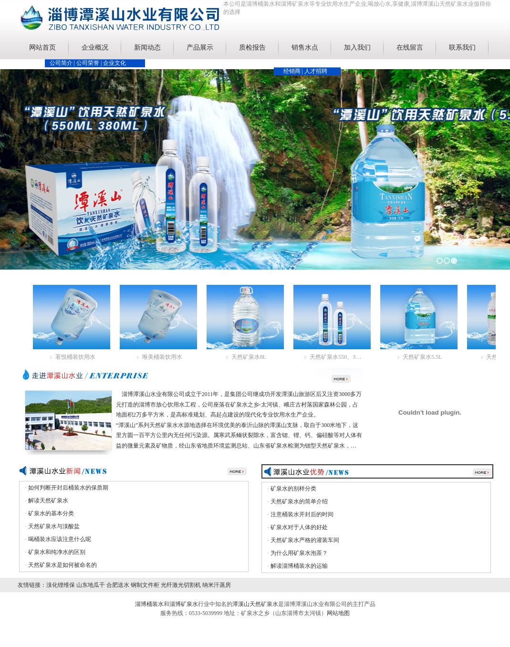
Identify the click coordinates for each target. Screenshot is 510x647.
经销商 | (293, 71)
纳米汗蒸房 (216, 585)
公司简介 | (63, 63)
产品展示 (200, 47)
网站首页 (42, 47)
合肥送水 (117, 585)
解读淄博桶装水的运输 (299, 566)
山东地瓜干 (90, 585)
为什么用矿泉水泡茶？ (299, 553)
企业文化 (114, 63)
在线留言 (409, 47)
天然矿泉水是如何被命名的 (62, 565)
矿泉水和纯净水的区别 (56, 552)
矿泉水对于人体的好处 (299, 527)
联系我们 (462, 47)
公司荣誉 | (89, 63)
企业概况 (95, 47)
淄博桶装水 (149, 604)
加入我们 (357, 47)
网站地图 (338, 613)
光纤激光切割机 (181, 585)
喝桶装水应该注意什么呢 (59, 539)
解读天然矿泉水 (48, 500)
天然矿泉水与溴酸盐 (54, 526)
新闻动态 (147, 47)
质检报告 (252, 47)
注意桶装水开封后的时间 (302, 514)
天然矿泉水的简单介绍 (299, 501)
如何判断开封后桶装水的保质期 (68, 487)
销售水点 (304, 47)
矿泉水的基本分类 (51, 513)
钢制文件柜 (145, 585)
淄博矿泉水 (183, 604)
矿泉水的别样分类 (293, 488)
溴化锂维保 (60, 585)
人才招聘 (315, 71)
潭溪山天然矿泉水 (255, 604)
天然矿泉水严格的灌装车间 (305, 540)
